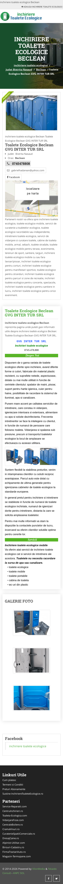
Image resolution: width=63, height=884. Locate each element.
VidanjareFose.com (13, 820)
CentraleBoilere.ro (12, 824)
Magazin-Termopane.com (16, 856)
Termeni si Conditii (12, 784)
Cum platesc (9, 780)
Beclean (41, 69)
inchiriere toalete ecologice (31, 65)
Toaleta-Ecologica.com (14, 815)
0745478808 (21, 163)
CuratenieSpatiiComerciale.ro (18, 833)
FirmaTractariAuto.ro (14, 851)
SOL (22, 873)
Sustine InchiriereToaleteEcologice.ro (22, 793)
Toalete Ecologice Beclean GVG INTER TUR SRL (29, 313)
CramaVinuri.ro (11, 829)
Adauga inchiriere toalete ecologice (42, 6)
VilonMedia (38, 868)
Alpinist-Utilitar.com (13, 842)
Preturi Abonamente (13, 789)
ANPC (16, 873)
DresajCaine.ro (10, 838)
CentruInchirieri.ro (12, 810)
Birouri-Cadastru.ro (13, 847)
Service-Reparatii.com (14, 806)
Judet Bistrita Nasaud (19, 69)
